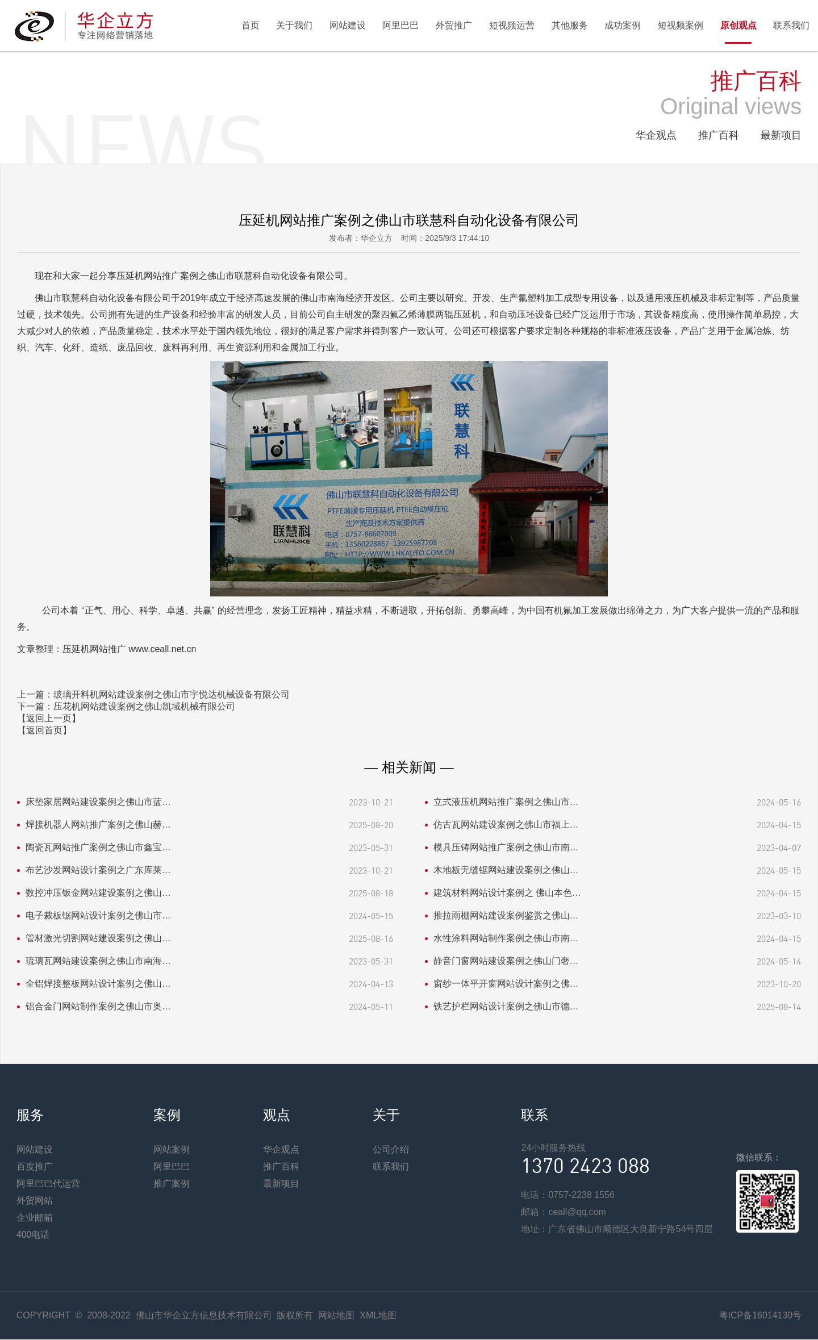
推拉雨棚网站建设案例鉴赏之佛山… (506, 916)
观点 (276, 1115)
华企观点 (656, 135)
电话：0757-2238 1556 (568, 1195)
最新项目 (781, 135)
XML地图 (378, 1316)
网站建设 (346, 25)
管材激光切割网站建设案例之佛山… (98, 939)
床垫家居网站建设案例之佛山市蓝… (98, 802)
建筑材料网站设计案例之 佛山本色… (507, 893)
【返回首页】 (44, 731)
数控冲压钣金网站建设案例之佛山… (98, 893)
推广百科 (718, 135)
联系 (534, 1115)
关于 (386, 1115)
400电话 (33, 1235)
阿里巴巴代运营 (48, 1184)
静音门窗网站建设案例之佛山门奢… (506, 961)
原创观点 (738, 25)
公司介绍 (391, 1150)
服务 (30, 1115)
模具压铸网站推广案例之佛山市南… (506, 848)
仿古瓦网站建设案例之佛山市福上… (506, 825)
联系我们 (791, 25)
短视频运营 (510, 25)
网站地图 (336, 1316)
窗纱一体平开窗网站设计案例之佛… (506, 984)
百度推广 (34, 1167)
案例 (167, 1115)
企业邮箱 (34, 1218)
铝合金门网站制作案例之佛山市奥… (98, 1007)
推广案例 (171, 1184)
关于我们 (292, 25)
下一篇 (126, 707)
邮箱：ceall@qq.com (563, 1212)
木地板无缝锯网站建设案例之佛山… (506, 870)
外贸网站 (34, 1201)
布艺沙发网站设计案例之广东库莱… (98, 870)
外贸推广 (453, 25)
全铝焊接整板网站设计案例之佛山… (98, 984)
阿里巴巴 (399, 25)
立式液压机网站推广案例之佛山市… (506, 802)
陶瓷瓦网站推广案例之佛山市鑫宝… (98, 848)
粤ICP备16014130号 (760, 1316)
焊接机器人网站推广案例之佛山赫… (98, 825)
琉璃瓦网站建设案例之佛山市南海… (98, 961)
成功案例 (622, 25)
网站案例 (171, 1150)
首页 (248, 25)
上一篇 (153, 695)
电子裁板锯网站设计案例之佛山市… (98, 916)
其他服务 (568, 25)
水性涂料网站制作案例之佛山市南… (506, 939)
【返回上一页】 (49, 719)
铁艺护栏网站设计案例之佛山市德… (506, 1007)
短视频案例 (680, 25)
